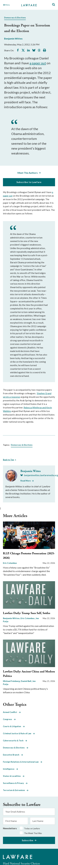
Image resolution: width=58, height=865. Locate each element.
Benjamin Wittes (13, 38)
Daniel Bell (26, 681)
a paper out (38, 63)
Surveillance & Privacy (15, 783)
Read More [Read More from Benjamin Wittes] (25, 481)
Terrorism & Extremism (15, 790)
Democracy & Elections (15, 17)
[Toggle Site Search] (53, 4)
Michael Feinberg (11, 681)
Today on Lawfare (32, 828)
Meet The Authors (28, 172)
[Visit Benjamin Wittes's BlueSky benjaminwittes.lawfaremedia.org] (39, 475)
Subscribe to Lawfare (29, 182)
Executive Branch (13, 755)
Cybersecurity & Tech (15, 740)
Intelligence (10, 769)
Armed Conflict (12, 712)
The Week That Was (33, 833)
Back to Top (8, 460)
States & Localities (13, 776)
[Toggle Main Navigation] (10, 5)
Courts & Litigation (14, 726)
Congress (9, 719)
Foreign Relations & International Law (22, 762)
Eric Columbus (10, 563)
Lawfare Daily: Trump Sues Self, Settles (26, 613)
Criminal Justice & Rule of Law (19, 733)
